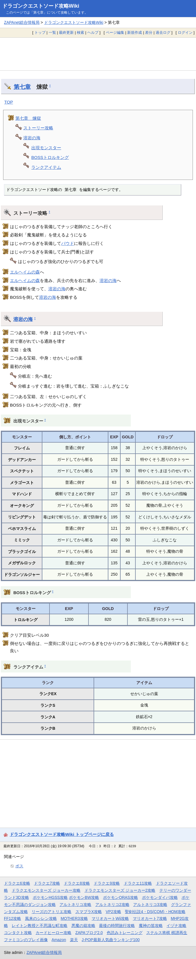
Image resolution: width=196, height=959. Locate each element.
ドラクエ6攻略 (17, 883)
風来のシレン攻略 (41, 918)
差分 (148, 32)
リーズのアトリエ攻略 (51, 911)
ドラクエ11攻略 (138, 883)
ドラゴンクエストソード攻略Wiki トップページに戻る (62, 834)
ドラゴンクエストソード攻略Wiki (40, 6)
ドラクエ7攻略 (47, 883)
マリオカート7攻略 (150, 918)
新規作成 (134, 32)
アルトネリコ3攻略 (150, 904)
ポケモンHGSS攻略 (50, 897)
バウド (67, 243)
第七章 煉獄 (28, 118)
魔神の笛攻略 (151, 925)
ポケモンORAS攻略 (120, 897)
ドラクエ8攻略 (77, 883)
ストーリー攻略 (38, 127)
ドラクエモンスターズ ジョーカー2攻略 (120, 890)
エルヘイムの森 (25, 272)
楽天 (74, 939)
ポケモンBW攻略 (84, 897)
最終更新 (66, 32)
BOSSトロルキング (50, 157)
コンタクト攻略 (18, 932)
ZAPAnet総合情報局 (22, 22)
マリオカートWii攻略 (110, 918)
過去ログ (163, 32)
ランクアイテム (46, 167)
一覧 (52, 32)
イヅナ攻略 (176, 925)
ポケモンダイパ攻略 (160, 897)
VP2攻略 (113, 911)
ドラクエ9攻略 (107, 883)
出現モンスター (46, 147)
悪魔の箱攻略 (83, 925)
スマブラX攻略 (88, 911)
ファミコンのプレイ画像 (26, 939)
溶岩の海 (31, 137)
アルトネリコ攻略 (75, 904)
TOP (8, 102)
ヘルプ (92, 32)
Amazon (58, 939)
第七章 (22, 87)
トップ (40, 32)
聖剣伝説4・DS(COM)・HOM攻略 (155, 911)
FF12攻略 (12, 918)
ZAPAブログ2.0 (89, 932)
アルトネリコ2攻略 (112, 904)
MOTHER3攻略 (74, 918)
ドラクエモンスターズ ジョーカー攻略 (46, 890)
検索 (80, 32)
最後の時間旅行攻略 (117, 925)
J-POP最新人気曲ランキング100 (111, 939)
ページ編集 (115, 32)
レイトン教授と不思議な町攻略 (39, 925)
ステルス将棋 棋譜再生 (166, 932)
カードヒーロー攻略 (53, 932)
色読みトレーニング (125, 932)
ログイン (185, 32)
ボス (19, 866)
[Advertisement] (98, 54)
